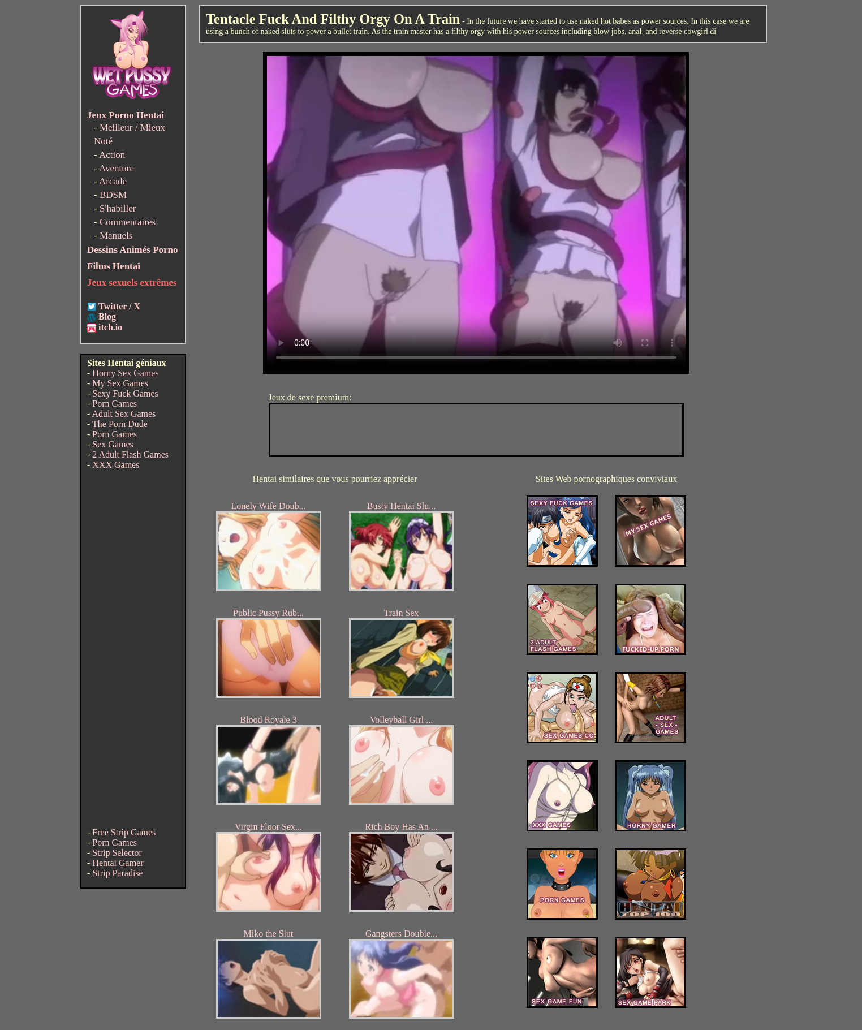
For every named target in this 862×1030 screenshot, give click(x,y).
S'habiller (118, 208)
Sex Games (112, 444)
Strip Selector (117, 852)
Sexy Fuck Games (125, 393)
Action (112, 154)
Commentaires (128, 222)
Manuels (116, 235)
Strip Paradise (117, 873)
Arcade (113, 181)
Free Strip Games (124, 832)
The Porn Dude (120, 424)
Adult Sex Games (124, 414)
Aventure (116, 168)
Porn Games (114, 403)
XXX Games (115, 464)
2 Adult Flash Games (130, 454)
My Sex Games (120, 383)
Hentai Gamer (117, 863)
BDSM (113, 194)
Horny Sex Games (125, 373)
